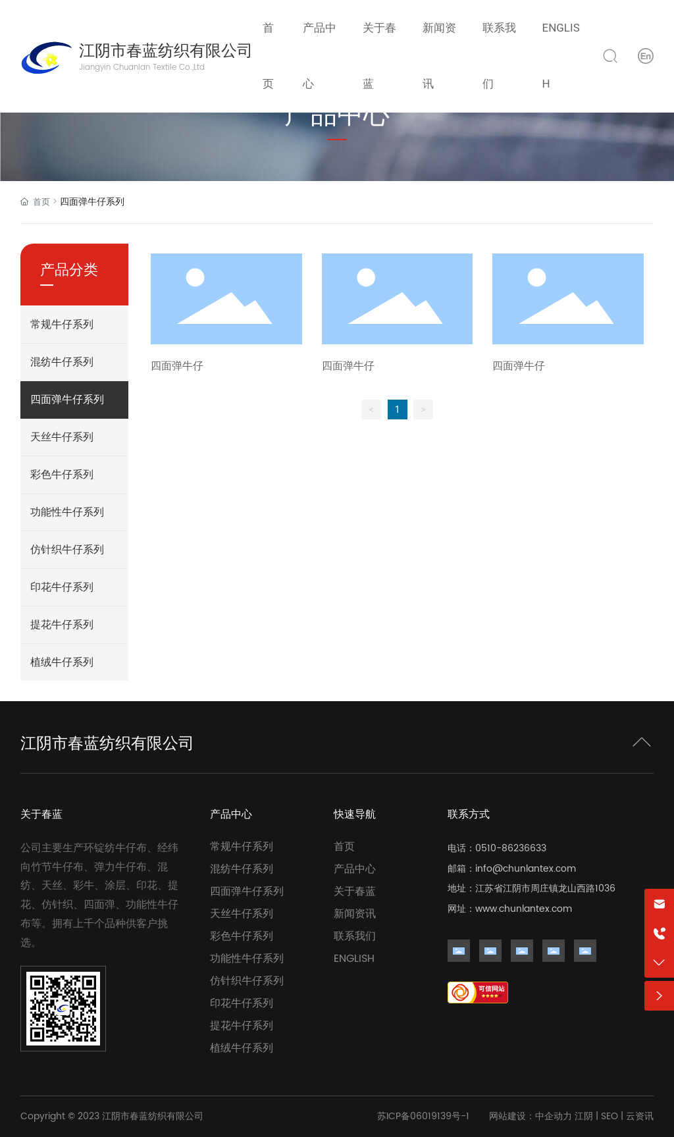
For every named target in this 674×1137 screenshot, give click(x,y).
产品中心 (231, 814)
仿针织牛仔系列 (247, 981)
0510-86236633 (510, 848)
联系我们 (355, 936)
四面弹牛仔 (177, 366)
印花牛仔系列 (241, 1003)
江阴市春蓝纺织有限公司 (166, 50)
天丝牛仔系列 (241, 913)
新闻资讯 (355, 913)
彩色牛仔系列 (241, 936)
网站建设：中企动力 (530, 1116)
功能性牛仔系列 (247, 958)
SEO (609, 1116)
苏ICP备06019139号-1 (423, 1116)
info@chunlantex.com (525, 868)
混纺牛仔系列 (241, 869)
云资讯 (640, 1116)
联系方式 (469, 814)
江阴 (584, 1116)
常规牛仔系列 (241, 846)
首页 (344, 846)
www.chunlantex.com (523, 908)
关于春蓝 (41, 814)
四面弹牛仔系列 (247, 891)
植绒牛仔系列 (241, 1048)
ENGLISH (354, 958)
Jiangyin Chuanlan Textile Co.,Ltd (142, 67)
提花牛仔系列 (241, 1025)
